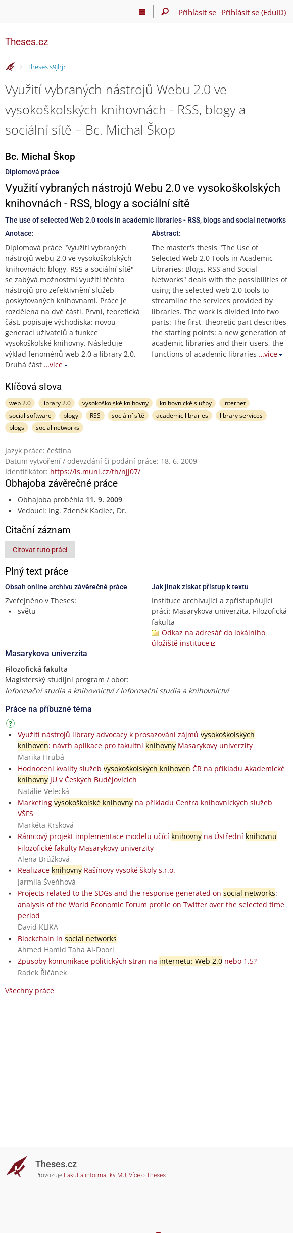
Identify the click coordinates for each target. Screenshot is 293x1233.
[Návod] (11, 725)
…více (53, 364)
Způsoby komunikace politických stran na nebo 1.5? (137, 961)
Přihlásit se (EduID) (253, 12)
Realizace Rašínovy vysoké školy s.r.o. (96, 870)
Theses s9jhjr (46, 66)
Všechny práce (29, 990)
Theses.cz (26, 42)
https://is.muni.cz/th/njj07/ (95, 471)
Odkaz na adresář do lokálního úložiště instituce (208, 638)
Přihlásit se (197, 12)
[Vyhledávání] (165, 11)
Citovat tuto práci (40, 550)
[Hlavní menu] (142, 11)
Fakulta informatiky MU (95, 1175)
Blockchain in (67, 938)
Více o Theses (147, 1175)
